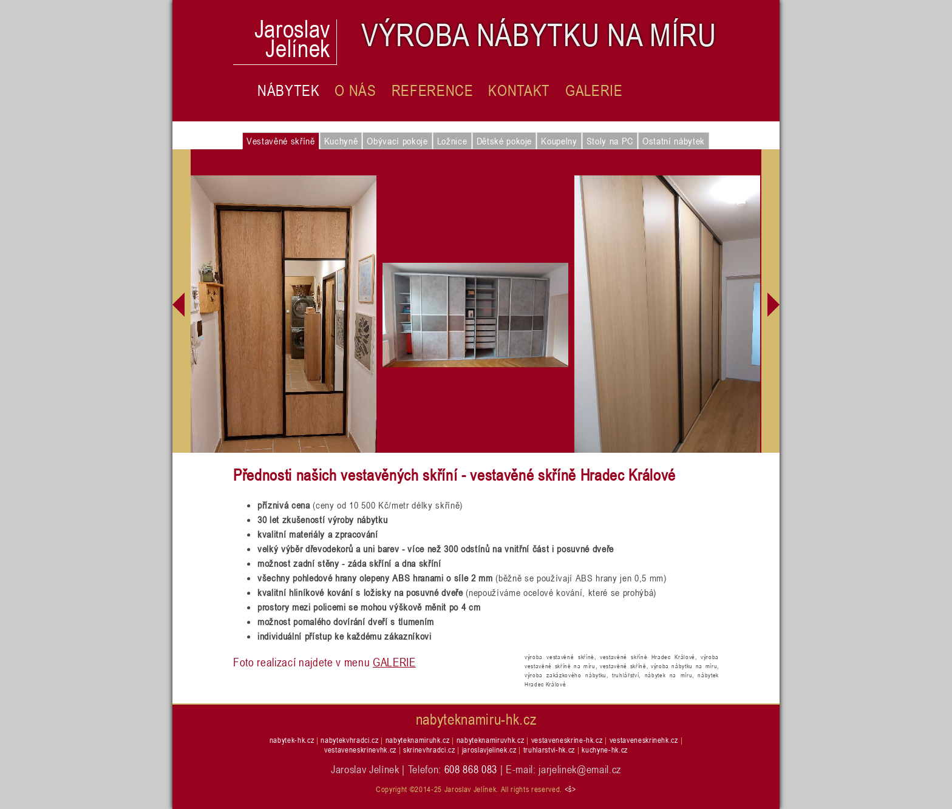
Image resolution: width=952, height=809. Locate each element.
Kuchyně (341, 141)
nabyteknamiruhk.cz (418, 740)
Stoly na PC (609, 141)
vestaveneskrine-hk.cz (567, 740)
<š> (570, 789)
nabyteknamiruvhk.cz (491, 740)
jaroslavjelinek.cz (489, 749)
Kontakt (519, 90)
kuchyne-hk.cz (605, 749)
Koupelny (559, 141)
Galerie (594, 90)
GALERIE (394, 662)
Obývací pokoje (397, 141)
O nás (355, 90)
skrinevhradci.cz (429, 749)
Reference (433, 90)
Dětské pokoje (504, 141)
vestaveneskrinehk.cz (644, 740)
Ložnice (452, 141)
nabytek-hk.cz (292, 740)
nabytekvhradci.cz (349, 740)
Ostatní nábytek (673, 141)
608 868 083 (470, 769)
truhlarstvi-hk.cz (549, 749)
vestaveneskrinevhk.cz (360, 749)
